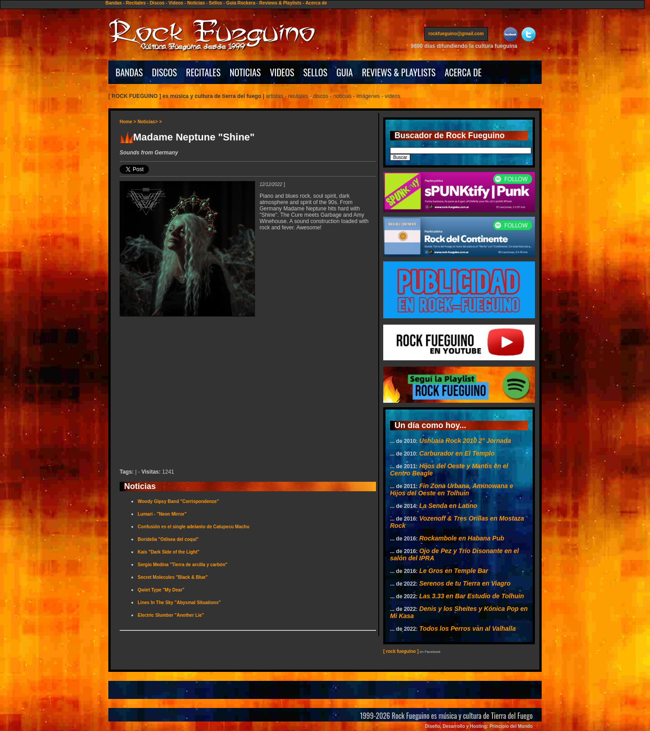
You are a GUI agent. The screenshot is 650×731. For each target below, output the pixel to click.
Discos (157, 2)
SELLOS (315, 72)
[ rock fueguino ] (400, 651)
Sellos (215, 2)
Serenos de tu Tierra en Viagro (465, 583)
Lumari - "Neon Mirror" (162, 514)
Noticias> (148, 121)
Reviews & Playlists (280, 2)
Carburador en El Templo (457, 453)
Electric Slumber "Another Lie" (171, 615)
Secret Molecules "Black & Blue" (173, 577)
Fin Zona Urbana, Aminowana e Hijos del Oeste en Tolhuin (451, 489)
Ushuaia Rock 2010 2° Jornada (465, 440)
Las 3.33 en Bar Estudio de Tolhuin (471, 596)
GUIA (344, 72)
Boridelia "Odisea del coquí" (168, 539)
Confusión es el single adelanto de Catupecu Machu (193, 526)
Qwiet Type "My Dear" (161, 589)
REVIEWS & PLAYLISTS (399, 72)
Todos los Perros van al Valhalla (467, 628)
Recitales (136, 2)
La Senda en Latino (448, 505)
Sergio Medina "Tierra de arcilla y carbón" (183, 564)
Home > (128, 121)
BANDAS (129, 72)
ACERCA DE (463, 72)
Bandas (114, 2)
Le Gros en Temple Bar (453, 570)
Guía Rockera (240, 2)
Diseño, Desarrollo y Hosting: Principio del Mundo (479, 726)
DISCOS (164, 72)
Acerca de (316, 2)
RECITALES (203, 72)
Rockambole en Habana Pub (461, 538)
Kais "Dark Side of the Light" (169, 551)
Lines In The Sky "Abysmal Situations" (179, 602)
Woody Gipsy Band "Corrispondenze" (178, 501)
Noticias (196, 2)
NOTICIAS (245, 72)
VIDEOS (282, 72)
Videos (175, 2)
